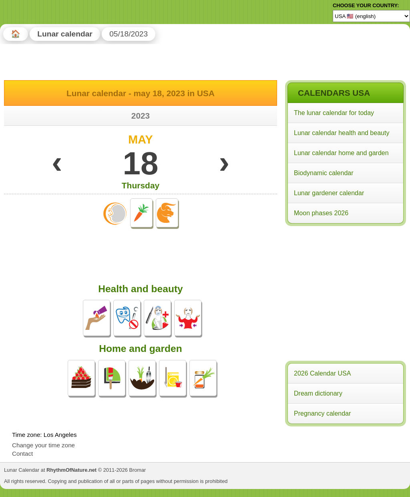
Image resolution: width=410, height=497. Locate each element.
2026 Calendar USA (322, 373)
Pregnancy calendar (322, 413)
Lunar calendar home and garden (341, 153)
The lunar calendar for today (334, 112)
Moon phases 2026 (321, 213)
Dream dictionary (318, 393)
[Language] (371, 16)
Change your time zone (43, 445)
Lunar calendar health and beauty (341, 132)
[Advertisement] (345, 280)
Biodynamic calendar (324, 173)
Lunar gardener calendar (329, 193)
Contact (22, 453)
